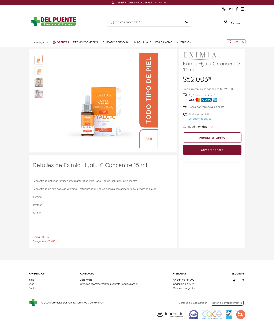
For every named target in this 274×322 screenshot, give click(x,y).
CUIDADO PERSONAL (116, 42)
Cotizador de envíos (200, 118)
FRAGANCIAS (163, 42)
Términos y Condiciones (90, 302)
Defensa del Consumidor (193, 302)
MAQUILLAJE (142, 42)
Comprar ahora (212, 150)
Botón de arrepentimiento (227, 302)
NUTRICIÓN (184, 42)
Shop (31, 283)
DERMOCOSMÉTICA (86, 42)
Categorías (41, 42)
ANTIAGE (50, 241)
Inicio (31, 279)
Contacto (34, 288)
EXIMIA (45, 236)
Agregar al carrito (212, 137)
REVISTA (238, 42)
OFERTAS (63, 42)
